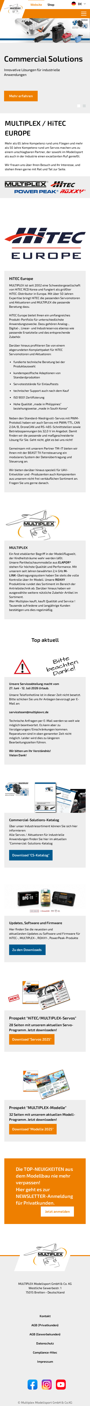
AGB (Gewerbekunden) (45, 1334)
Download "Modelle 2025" (33, 1129)
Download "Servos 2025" (31, 1039)
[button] (78, 105)
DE (76, 3)
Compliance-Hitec (45, 1352)
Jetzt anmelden (57, 1211)
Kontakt (45, 1316)
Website (36, 4)
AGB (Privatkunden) (45, 1325)
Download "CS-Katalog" (30, 855)
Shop (51, 4)
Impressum (45, 1361)
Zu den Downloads (27, 950)
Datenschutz (45, 1343)
